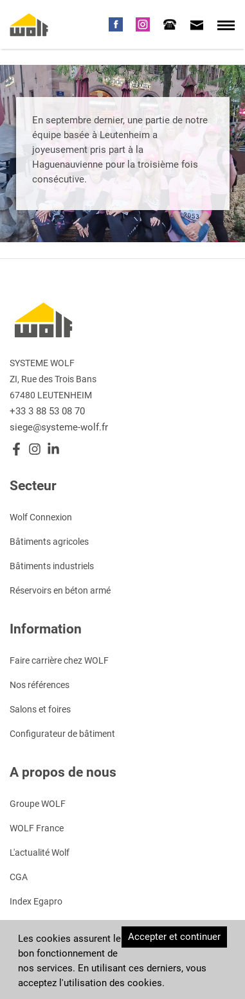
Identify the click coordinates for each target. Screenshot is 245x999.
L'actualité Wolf (39, 852)
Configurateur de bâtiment (62, 733)
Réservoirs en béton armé (60, 590)
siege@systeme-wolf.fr (59, 426)
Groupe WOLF (38, 803)
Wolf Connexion (41, 516)
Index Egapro (36, 901)
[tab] (169, 24)
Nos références (39, 684)
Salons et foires (40, 708)
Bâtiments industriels (52, 565)
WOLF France (37, 827)
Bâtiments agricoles (49, 541)
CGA (19, 876)
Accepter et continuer (174, 936)
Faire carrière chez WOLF (59, 660)
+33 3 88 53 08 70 (47, 410)
